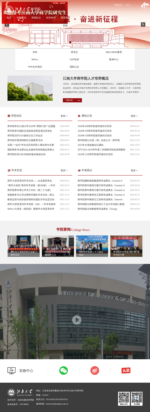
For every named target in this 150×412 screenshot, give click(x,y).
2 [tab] (75, 42)
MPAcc (34, 59)
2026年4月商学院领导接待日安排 (95, 126)
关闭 (64, 25)
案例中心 (114, 59)
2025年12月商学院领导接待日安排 (95, 154)
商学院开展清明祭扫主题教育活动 (25, 140)
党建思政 (110, 17)
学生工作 (124, 17)
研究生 (74, 52)
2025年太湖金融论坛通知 (90, 145)
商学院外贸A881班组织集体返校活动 (26, 154)
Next (143, 24)
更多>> (64, 116)
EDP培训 (74, 59)
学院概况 (21, 17)
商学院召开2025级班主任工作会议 (25, 135)
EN (127, 5)
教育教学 (65, 17)
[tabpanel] (75, 24)
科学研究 (51, 17)
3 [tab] (80, 42)
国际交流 (80, 17)
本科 (35, 52)
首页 (9, 17)
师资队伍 (36, 17)
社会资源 (95, 17)
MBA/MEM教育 (114, 52)
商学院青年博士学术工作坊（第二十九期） (29, 190)
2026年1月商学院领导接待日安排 (95, 135)
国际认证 (74, 67)
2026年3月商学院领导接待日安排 (95, 131)
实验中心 (26, 371)
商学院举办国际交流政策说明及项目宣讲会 (29, 131)
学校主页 (118, 5)
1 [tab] (70, 42)
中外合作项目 (35, 67)
